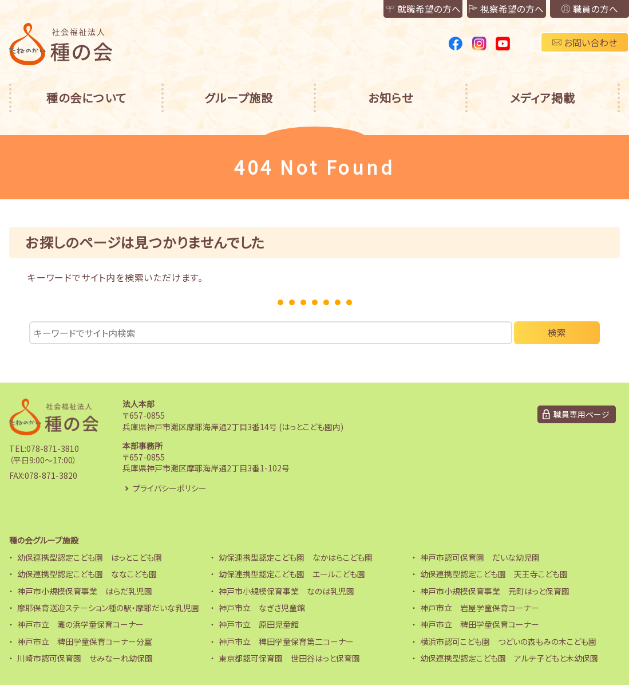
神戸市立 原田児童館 (259, 625)
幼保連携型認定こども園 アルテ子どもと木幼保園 (509, 658)
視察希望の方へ (494, 9)
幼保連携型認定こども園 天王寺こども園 (494, 574)
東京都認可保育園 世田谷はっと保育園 (289, 658)
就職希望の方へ (402, 9)
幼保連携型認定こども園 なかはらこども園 (296, 557)
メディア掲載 (542, 97)
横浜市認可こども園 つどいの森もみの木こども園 (508, 641)
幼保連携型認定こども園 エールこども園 (292, 574)
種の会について (86, 97)
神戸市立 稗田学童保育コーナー (479, 625)
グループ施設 (238, 97)
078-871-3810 (52, 449)
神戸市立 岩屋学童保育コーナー (479, 607)
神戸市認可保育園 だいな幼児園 (480, 557)
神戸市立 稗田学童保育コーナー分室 (84, 641)
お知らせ (390, 97)
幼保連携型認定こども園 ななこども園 (87, 574)
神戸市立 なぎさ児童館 (262, 607)
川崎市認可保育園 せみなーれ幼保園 (85, 658)
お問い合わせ (584, 42)
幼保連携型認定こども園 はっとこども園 (89, 557)
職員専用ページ (581, 414)
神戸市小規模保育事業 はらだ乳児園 (84, 591)
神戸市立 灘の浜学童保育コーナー (80, 625)
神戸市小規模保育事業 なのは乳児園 (286, 591)
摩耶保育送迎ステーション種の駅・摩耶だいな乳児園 (108, 607)
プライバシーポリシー (170, 488)
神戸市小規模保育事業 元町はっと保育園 (494, 591)
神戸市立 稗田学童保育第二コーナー (286, 641)
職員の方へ (585, 9)
